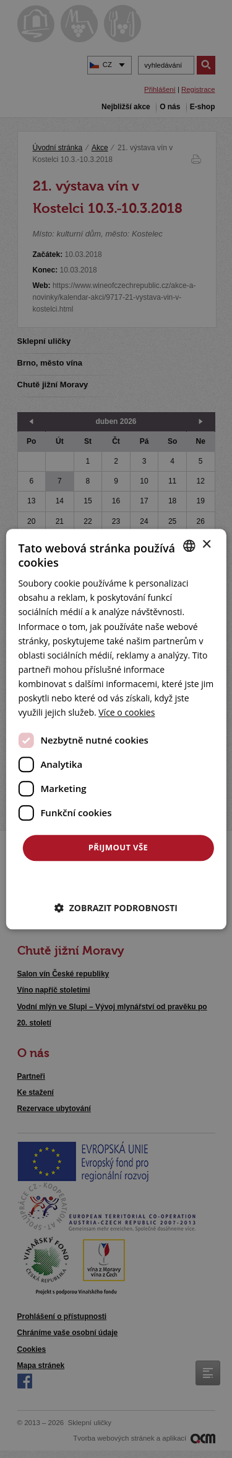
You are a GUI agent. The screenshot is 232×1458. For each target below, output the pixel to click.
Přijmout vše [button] (118, 847)
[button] (116, 908)
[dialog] (116, 729)
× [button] (206, 544)
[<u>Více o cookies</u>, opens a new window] (126, 712)
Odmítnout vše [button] (118, 879)
